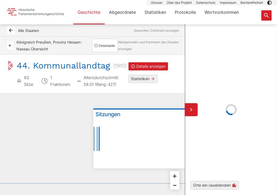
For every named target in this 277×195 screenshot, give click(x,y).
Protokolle (185, 12)
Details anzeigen (148, 66)
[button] (269, 3)
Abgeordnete (122, 12)
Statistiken (155, 12)
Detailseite (104, 45)
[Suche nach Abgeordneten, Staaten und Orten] (266, 15)
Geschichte (89, 12)
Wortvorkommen (222, 12)
